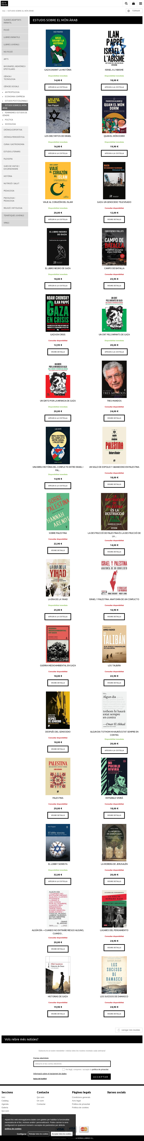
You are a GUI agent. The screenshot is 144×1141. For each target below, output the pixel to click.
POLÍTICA (9, 120)
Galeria (5, 1107)
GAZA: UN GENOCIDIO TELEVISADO (114, 202)
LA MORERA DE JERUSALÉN (114, 864)
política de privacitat (100, 1069)
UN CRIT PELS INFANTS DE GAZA (114, 334)
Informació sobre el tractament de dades (50, 1074)
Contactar (41, 1104)
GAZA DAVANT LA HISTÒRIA (57, 70)
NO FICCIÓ (8, 52)
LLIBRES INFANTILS (12, 37)
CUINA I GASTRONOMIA (14, 144)
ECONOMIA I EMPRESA (15, 96)
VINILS (6, 223)
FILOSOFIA (8, 159)
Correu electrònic (41, 1058)
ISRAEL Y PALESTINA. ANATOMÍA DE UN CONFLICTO (114, 599)
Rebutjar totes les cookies (38, 1134)
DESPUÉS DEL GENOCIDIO (58, 731)
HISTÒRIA (8, 176)
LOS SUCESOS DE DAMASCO (114, 996)
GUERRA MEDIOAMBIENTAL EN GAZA (58, 665)
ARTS (6, 59)
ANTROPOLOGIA (12, 92)
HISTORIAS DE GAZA (58, 996)
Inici (3, 1097)
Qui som (5, 1111)
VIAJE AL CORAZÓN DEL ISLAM (58, 202)
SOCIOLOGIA (10, 124)
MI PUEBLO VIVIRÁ (114, 798)
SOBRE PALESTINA (58, 533)
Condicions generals (81, 1097)
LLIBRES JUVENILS (11, 44)
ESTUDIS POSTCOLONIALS (16, 101)
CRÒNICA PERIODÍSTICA (14, 137)
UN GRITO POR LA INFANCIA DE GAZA (58, 401)
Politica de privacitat (81, 1104)
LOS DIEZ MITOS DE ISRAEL (58, 136)
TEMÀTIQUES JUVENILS (14, 215)
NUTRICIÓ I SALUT (11, 183)
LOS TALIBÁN (114, 665)
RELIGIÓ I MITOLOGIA (13, 208)
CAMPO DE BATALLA (114, 268)
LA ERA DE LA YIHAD (58, 599)
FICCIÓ (6, 30)
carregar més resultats (131, 1030)
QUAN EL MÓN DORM (114, 136)
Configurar (21, 1134)
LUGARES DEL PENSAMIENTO (114, 930)
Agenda (5, 1104)
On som (40, 1101)
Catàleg (5, 1101)
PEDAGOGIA (9, 191)
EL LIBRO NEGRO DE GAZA (58, 268)
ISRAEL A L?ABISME (114, 70)
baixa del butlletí (40, 1079)
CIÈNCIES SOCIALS (11, 86)
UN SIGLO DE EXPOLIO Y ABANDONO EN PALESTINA (114, 467)
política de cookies (13, 1129)
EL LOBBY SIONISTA (57, 864)
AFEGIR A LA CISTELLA (57, 87)
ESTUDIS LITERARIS (12, 152)
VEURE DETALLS (114, 219)
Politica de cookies (80, 1107)
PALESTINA (58, 798)
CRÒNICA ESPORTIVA (13, 130)
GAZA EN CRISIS (57, 334)
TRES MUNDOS (114, 401)
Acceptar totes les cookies (61, 1134)
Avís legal (76, 1101)
